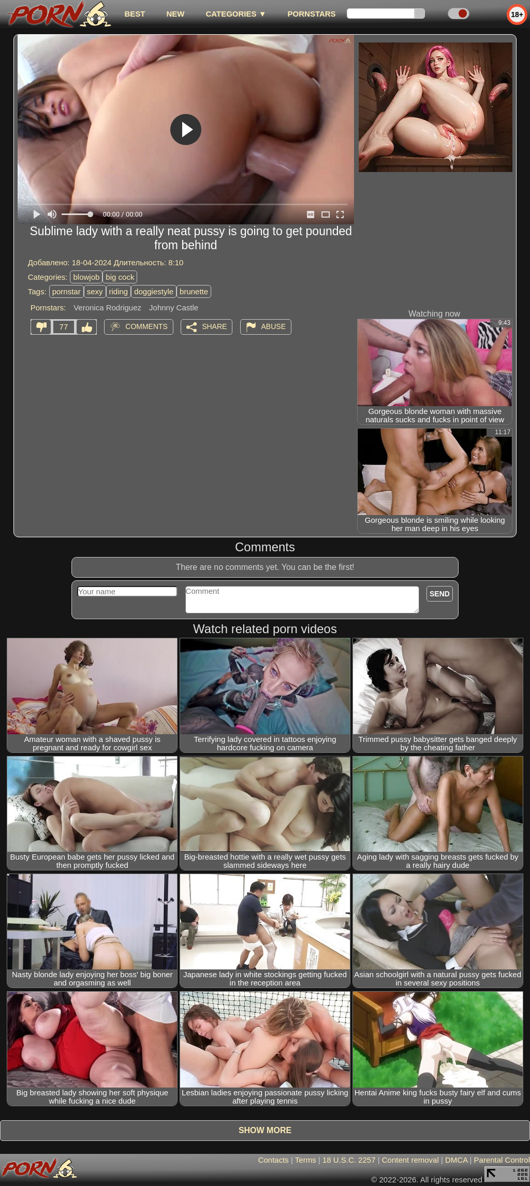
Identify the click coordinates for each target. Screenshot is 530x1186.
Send (440, 594)
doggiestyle (153, 291)
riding (118, 291)
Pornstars (312, 13)
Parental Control (502, 1159)
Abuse (273, 326)
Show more (265, 1130)
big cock (120, 277)
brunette (194, 291)
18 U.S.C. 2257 (349, 1159)
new (175, 13)
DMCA (456, 1159)
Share (214, 326)
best (134, 13)
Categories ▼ (235, 13)
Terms (305, 1159)
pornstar (66, 291)
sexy (95, 291)
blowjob (86, 277)
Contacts (273, 1159)
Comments (146, 326)
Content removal (410, 1159)
